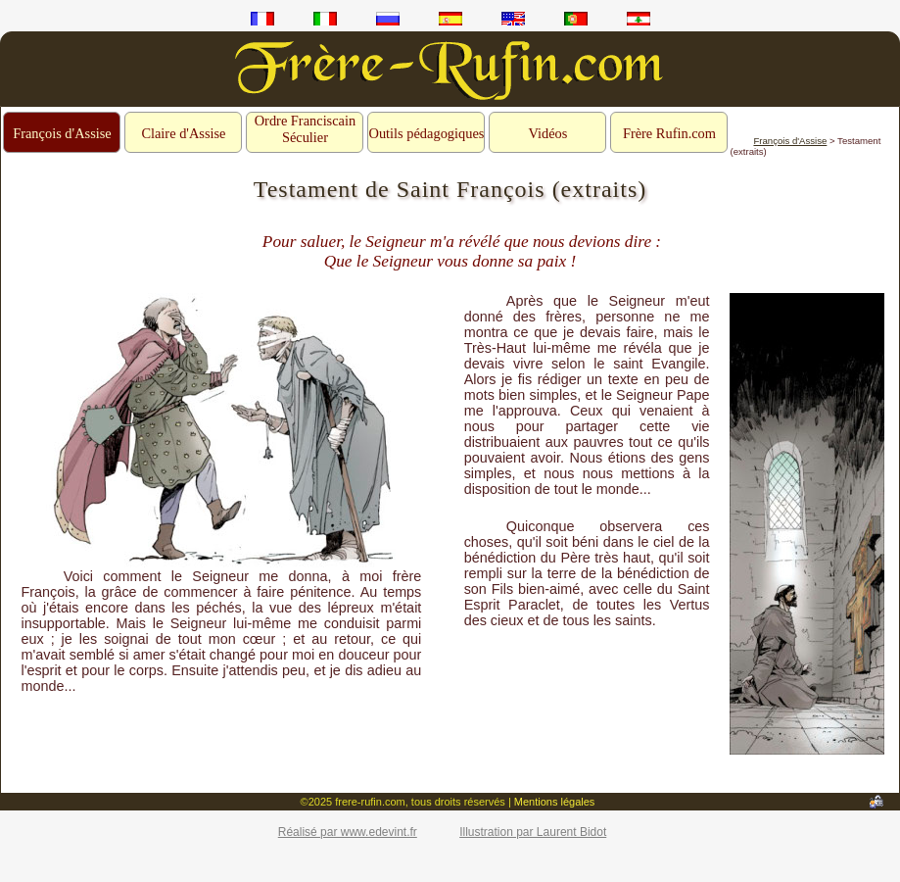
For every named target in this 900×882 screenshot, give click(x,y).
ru (388, 18)
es (450, 18)
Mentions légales (554, 802)
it (325, 18)
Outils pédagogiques (426, 133)
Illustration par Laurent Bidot (532, 832)
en (513, 18)
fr (262, 18)
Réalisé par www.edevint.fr (347, 832)
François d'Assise (62, 133)
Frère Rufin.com (669, 133)
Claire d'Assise (183, 133)
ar (638, 18)
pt (576, 18)
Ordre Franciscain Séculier (305, 129)
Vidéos (548, 133)
